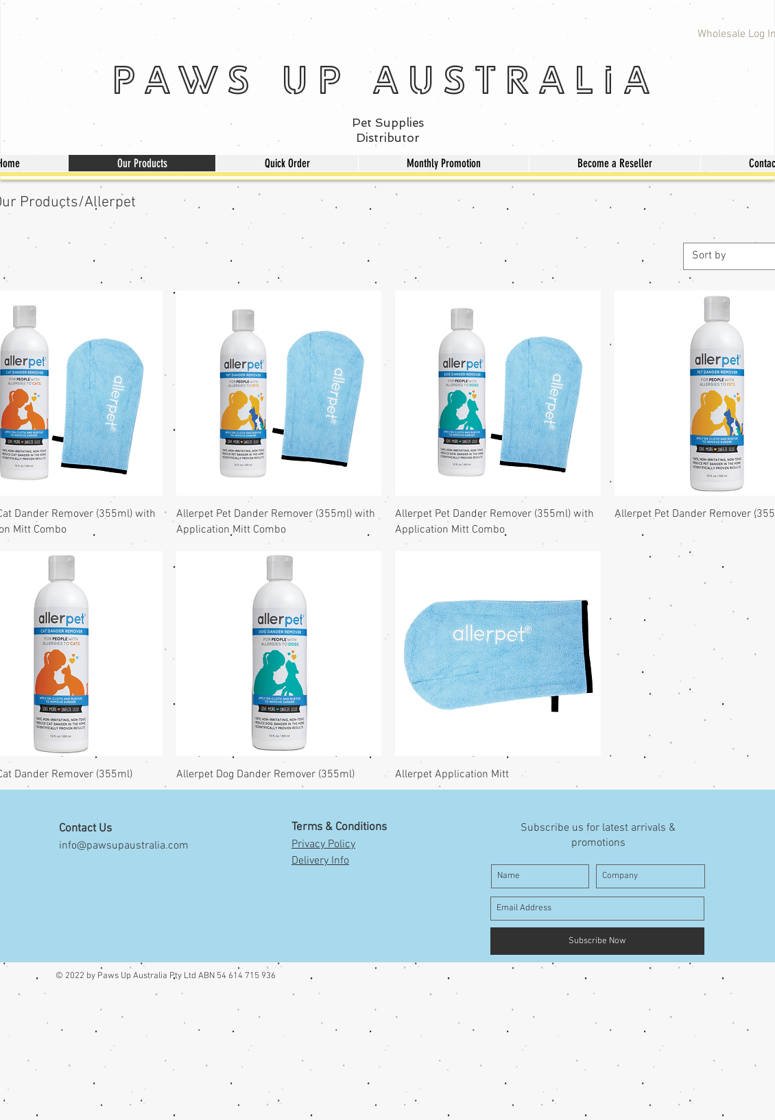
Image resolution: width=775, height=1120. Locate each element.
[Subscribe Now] (597, 941)
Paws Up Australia (384, 79)
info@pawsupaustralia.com (124, 846)
